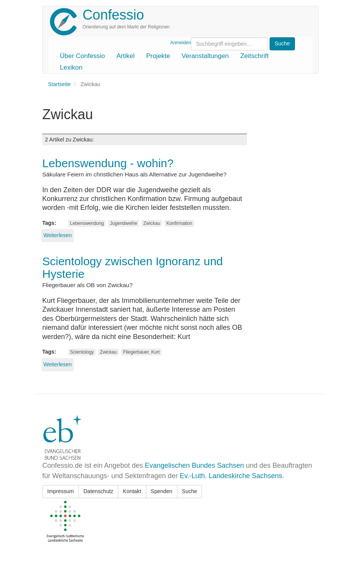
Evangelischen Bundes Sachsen (194, 465)
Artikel (125, 56)
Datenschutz (98, 491)
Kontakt (132, 491)
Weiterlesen (57, 235)
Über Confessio (82, 56)
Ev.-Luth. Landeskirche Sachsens (231, 476)
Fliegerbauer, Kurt (141, 352)
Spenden (161, 491)
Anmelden (180, 42)
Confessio (113, 15)
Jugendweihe (123, 223)
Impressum (60, 491)
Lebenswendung (87, 223)
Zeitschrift (254, 56)
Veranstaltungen (205, 56)
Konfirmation (179, 223)
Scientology (82, 352)
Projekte (158, 56)
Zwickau (151, 223)
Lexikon (71, 67)
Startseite (59, 84)
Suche (189, 491)
